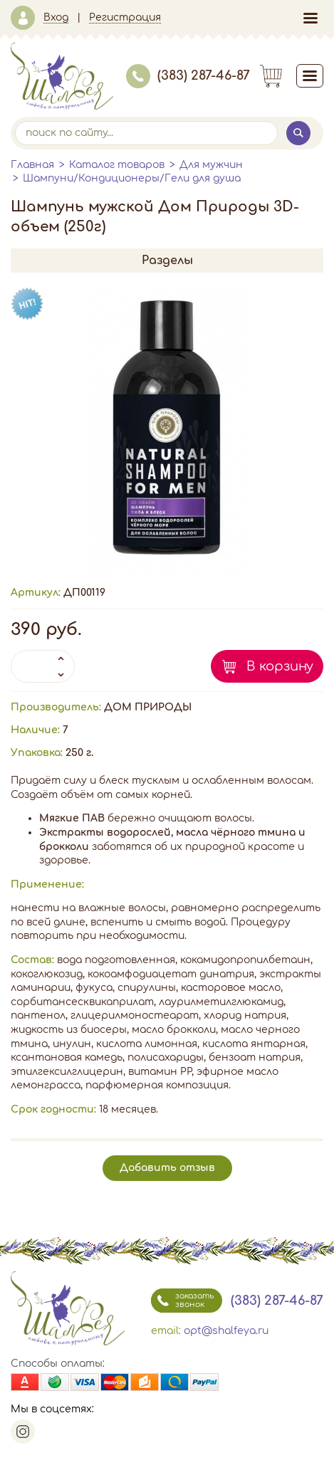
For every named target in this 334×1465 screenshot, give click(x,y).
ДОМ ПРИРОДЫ (148, 707)
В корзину (279, 666)
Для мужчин (211, 164)
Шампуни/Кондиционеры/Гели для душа (132, 178)
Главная (32, 164)
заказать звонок (182, 1300)
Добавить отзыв (167, 1167)
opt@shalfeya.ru (226, 1330)
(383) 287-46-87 (188, 75)
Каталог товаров (117, 164)
